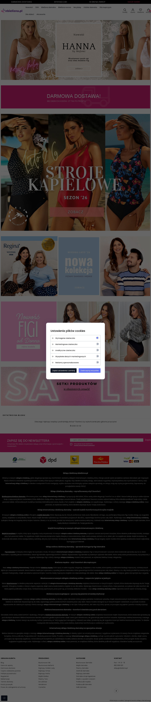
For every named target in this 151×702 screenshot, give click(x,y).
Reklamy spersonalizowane (67, 362)
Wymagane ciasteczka (65, 338)
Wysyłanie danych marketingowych (70, 356)
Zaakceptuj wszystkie (90, 370)
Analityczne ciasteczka (65, 350)
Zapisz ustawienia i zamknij (63, 370)
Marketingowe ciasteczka (66, 344)
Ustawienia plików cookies (67, 330)
